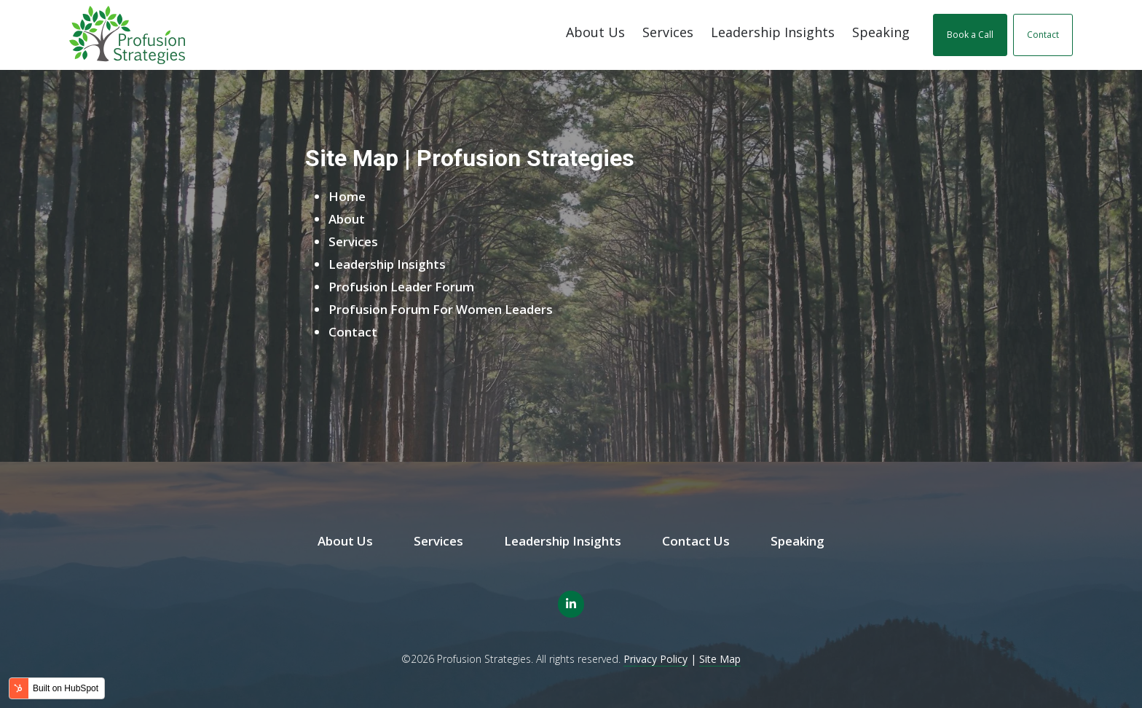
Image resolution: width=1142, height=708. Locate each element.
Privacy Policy (655, 659)
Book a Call (970, 34)
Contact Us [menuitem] (696, 540)
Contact (1043, 34)
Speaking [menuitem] (797, 540)
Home (347, 196)
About (346, 219)
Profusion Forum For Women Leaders (440, 309)
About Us (595, 32)
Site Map (720, 659)
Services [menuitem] (438, 540)
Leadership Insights (773, 32)
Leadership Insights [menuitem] (562, 540)
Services (667, 32)
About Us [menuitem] (345, 540)
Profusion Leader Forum (401, 286)
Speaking (881, 32)
